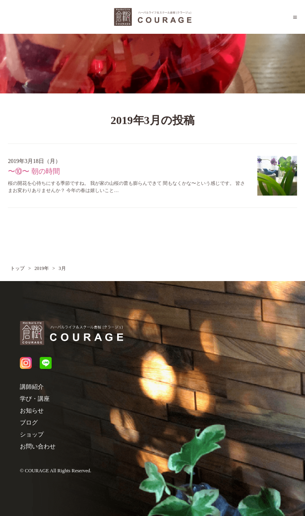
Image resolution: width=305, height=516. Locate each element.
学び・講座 (35, 399)
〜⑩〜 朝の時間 (34, 171)
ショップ (32, 434)
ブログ (29, 422)
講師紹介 (32, 387)
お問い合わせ (38, 446)
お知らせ (32, 410)
